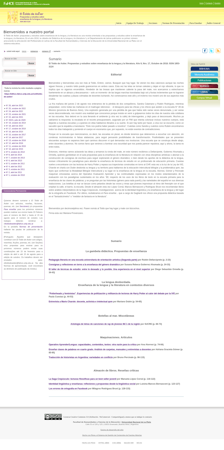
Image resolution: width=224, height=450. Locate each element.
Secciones (153, 23)
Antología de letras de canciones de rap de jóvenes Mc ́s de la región (105, 324)
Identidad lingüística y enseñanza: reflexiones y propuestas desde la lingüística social (92, 384)
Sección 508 (129, 443)
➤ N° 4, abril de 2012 (13, 166)
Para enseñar (196, 23)
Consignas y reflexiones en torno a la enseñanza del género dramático (84, 264)
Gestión (217, 3)
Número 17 (46, 51)
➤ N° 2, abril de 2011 (13, 172)
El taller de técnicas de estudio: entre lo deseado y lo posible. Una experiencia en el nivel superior (99, 269)
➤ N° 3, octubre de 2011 (14, 169)
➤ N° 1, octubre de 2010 (14, 175)
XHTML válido (103, 443)
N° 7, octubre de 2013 (15, 158)
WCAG (139, 443)
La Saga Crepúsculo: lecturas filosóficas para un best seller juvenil (82, 379)
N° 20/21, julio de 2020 (16, 120)
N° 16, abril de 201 (14, 132)
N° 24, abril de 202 (14, 111)
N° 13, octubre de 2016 (16, 140)
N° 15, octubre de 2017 (16, 135)
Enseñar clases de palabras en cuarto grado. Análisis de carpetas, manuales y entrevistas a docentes (100, 349)
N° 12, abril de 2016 (15, 143)
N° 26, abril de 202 (14, 105)
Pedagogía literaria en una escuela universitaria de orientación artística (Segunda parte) (93, 260)
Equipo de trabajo (135, 23)
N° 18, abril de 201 (14, 126)
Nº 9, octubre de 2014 (15, 152)
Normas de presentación (173, 23)
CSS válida (116, 443)
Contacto (209, 3)
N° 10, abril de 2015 (14, 149)
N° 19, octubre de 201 (15, 123)
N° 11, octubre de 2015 (16, 146)
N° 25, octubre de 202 (15, 108)
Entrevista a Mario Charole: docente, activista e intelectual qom (81, 301)
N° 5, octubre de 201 (15, 163)
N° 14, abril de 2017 (15, 137)
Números (34, 51)
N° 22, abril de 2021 (14, 117)
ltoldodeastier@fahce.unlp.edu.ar (19, 224)
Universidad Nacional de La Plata (136, 422)
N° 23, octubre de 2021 (16, 114)
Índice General (213, 23)
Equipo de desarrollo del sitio (112, 430)
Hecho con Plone (88, 443)
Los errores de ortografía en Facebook (68, 388)
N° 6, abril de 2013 (14, 160)
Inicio (202, 3)
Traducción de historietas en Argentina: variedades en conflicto (81, 357)
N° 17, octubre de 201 (15, 129)
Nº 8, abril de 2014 (14, 155)
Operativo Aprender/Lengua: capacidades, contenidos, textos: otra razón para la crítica (93, 344)
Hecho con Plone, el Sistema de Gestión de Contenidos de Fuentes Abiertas (112, 435)
